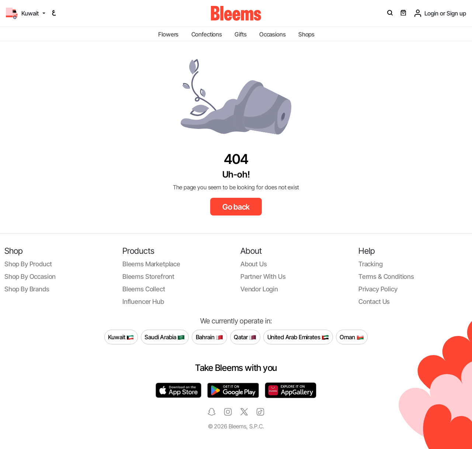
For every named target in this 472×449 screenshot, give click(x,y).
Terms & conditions (386, 276)
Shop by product (28, 264)
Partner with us (262, 276)
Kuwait (121, 337)
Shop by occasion (30, 276)
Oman (352, 337)
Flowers (168, 34)
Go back (236, 206)
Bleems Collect (143, 289)
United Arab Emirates (298, 337)
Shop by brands (26, 289)
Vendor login (259, 289)
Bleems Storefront (148, 276)
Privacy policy (378, 289)
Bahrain (209, 337)
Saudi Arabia (165, 337)
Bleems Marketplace (151, 264)
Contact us (374, 301)
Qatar (245, 337)
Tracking (370, 264)
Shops (306, 34)
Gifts (240, 34)
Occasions (272, 34)
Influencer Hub (143, 301)
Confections (206, 34)
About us (253, 264)
